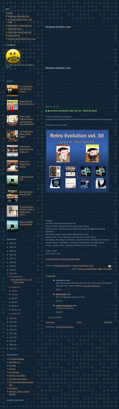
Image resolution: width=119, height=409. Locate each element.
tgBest (100, 269)
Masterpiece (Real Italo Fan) (18, 16)
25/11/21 (59, 301)
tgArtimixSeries (91, 269)
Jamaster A (13, 388)
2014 (11, 326)
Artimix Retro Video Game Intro (19, 32)
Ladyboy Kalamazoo (64, 305)
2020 (11, 262)
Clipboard (11, 45)
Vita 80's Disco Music (17, 375)
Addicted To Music (14, 29)
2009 (11, 345)
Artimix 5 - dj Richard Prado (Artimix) (24, 164)
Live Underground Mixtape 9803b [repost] (26, 133)
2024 (11, 247)
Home (79, 322)
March (14, 306)
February (15, 310)
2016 (11, 318)
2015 (11, 322)
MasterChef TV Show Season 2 (20, 25)
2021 (11, 258)
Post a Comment (55, 317)
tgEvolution (108, 269)
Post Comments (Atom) (65, 327)
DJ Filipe (12, 366)
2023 (11, 251)
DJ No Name (14, 372)
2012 (11, 333)
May (13, 298)
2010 (11, 341)
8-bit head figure (14, 35)
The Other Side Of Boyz (18, 379)
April (13, 302)
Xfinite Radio (61, 294)
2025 (11, 243)
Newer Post (50, 322)
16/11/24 (59, 312)
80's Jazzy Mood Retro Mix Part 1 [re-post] (25, 88)
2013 (11, 330)
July (13, 291)
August (14, 287)
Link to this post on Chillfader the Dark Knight (63, 259)
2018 (11, 270)
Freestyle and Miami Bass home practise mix (26, 148)
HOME (10, 13)
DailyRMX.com (14, 362)
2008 (11, 348)
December (15, 276)
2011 (11, 337)
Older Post (108, 322)
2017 (11, 273)
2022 (11, 255)
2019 (11, 266)
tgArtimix (81, 269)
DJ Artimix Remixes (16, 359)
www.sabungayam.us (91, 286)
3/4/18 (58, 289)
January (14, 313)
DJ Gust (12, 369)
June (13, 294)
